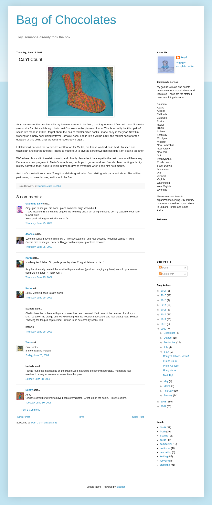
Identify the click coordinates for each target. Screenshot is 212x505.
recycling (165, 460)
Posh (163, 431)
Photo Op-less (171, 365)
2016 (164, 295)
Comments (166, 274)
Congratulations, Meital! (176, 356)
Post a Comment (30, 409)
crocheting (165, 452)
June (167, 352)
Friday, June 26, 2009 (37, 355)
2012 (164, 314)
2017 (164, 290)
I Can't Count (170, 361)
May (166, 381)
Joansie (30, 234)
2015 (164, 300)
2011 (164, 319)
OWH (163, 427)
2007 (164, 406)
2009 (164, 328)
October (168, 337)
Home (81, 416)
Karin (28, 257)
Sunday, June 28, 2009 (38, 379)
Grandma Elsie (34, 203)
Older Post (138, 416)
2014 (164, 305)
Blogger (120, 486)
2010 (164, 324)
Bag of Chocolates (66, 20)
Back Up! (168, 375)
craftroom (165, 448)
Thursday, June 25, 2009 (38, 223)
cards (163, 440)
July (166, 347)
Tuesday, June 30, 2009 (38, 402)
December (170, 333)
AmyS (183, 57)
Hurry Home (169, 370)
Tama (28, 342)
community (166, 444)
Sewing (164, 435)
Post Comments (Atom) (44, 422)
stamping (165, 464)
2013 (164, 309)
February (169, 390)
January (168, 395)
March (167, 386)
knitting (164, 456)
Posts (163, 267)
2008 (164, 401)
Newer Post (23, 416)
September (170, 342)
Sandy (29, 390)
